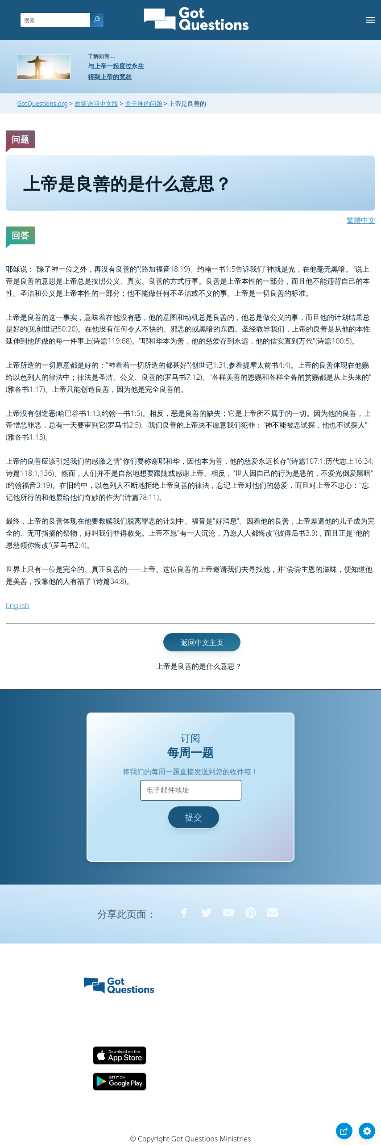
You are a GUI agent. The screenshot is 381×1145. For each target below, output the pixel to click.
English (17, 605)
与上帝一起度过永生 (116, 66)
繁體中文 (361, 220)
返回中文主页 (202, 642)
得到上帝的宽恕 (110, 76)
